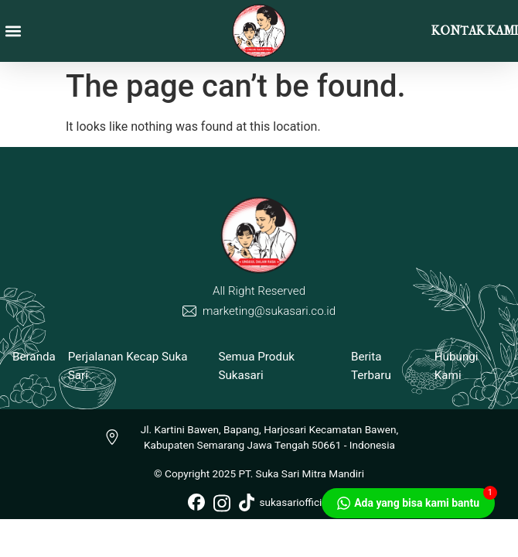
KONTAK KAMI (474, 30)
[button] (13, 31)
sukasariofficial (284, 502)
